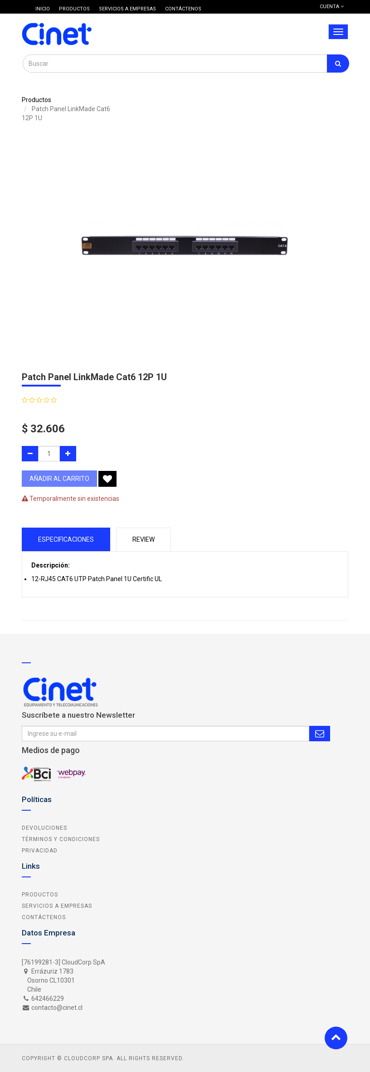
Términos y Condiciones (61, 839)
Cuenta (332, 7)
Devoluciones (44, 828)
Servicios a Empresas (57, 906)
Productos (36, 99)
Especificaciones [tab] (66, 539)
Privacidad (40, 850)
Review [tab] (143, 539)
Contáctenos (44, 917)
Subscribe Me (319, 733)
